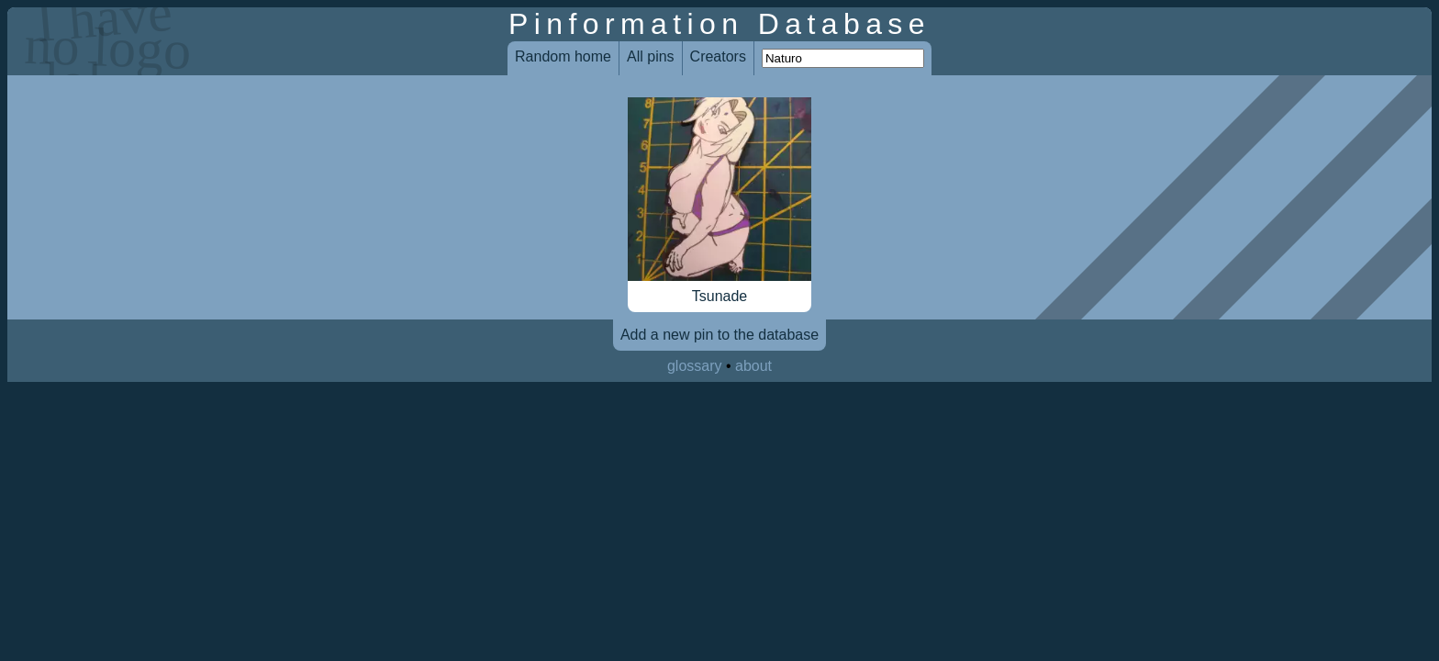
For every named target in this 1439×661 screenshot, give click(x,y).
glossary (694, 366)
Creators (718, 56)
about (753, 366)
